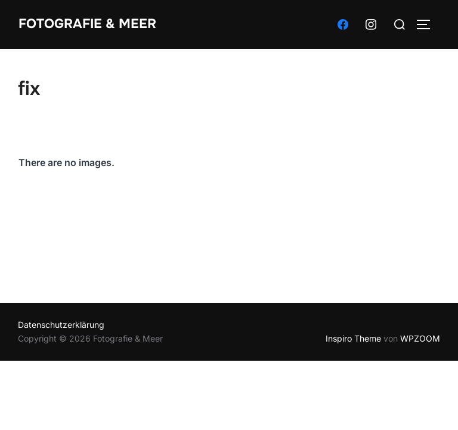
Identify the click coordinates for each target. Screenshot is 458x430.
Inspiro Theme (353, 338)
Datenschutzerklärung (61, 325)
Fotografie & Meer (87, 24)
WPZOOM (420, 338)
